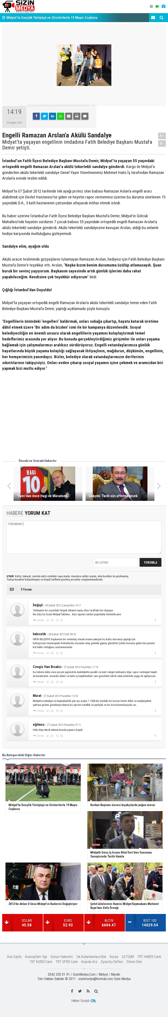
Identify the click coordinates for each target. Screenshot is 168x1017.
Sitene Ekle (134, 962)
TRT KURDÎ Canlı (41, 962)
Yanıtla (40, 620)
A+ (162, 136)
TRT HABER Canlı (149, 957)
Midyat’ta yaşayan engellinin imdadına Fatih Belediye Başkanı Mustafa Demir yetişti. (77, 145)
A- (162, 143)
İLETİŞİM (128, 957)
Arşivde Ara (89, 962)
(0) (52, 620)
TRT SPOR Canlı (67, 962)
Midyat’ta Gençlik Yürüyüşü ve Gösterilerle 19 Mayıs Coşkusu (52, 18)
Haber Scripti (80, 1001)
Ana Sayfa (14, 957)
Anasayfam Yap (36, 957)
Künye (114, 957)
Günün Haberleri (62, 957)
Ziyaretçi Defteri (112, 962)
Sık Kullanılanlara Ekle (91, 957)
